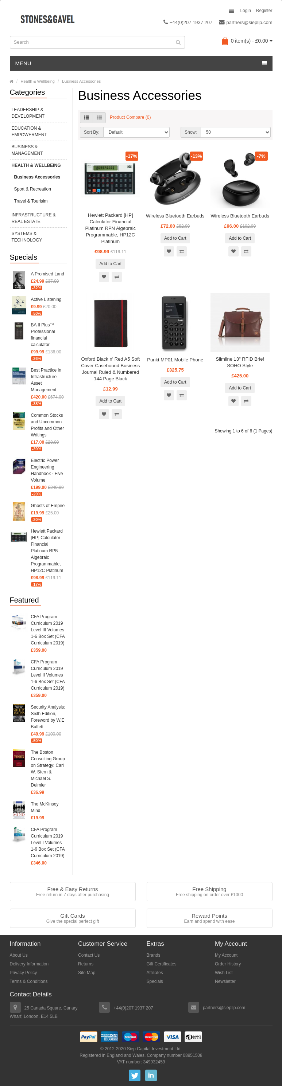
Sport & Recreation (32, 189)
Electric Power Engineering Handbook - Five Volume (47, 470)
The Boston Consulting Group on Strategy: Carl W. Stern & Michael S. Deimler (48, 769)
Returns (85, 964)
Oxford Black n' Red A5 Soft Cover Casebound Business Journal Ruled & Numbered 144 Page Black (110, 368)
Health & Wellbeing (38, 81)
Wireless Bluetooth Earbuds (175, 216)
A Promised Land (47, 274)
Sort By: (92, 132)
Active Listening (46, 299)
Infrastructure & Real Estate (34, 218)
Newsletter (225, 981)
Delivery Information (29, 964)
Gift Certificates (162, 964)
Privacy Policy (23, 972)
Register (264, 10)
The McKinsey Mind (45, 807)
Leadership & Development (28, 113)
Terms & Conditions (29, 981)
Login (245, 10)
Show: (191, 132)
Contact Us (89, 955)
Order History (228, 964)
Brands (154, 955)
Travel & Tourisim (31, 201)
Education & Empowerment (29, 131)
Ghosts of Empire (48, 505)
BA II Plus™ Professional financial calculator (43, 334)
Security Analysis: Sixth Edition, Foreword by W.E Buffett (48, 717)
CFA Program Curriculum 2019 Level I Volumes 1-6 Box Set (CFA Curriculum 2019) (48, 842)
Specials (155, 981)
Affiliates (155, 972)
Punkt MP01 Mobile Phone (175, 359)
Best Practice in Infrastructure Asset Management (46, 380)
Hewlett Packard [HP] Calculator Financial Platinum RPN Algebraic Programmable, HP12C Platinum (47, 551)
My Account (226, 955)
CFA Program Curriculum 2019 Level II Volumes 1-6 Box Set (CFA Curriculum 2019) (48, 675)
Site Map (86, 972)
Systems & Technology (27, 237)
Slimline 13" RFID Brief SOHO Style (240, 362)
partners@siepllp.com (246, 22)
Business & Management (27, 150)
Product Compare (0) (130, 117)
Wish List (224, 972)
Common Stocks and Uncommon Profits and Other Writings (47, 425)
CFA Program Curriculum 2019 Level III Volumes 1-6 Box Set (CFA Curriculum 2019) (48, 630)
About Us (19, 955)
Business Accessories (81, 81)
